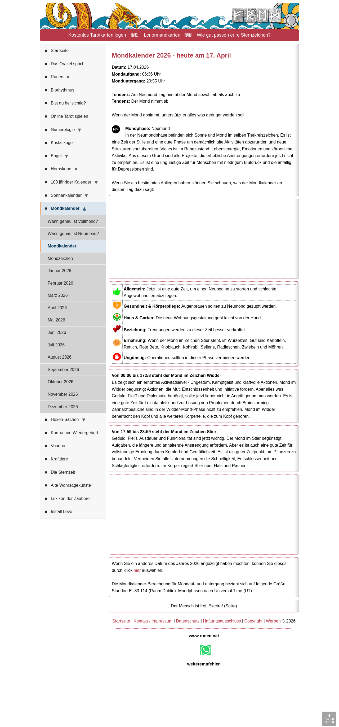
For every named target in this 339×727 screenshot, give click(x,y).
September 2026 (63, 369)
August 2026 (60, 357)
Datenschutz (187, 621)
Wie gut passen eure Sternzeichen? (234, 35)
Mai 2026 (56, 320)
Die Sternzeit (59, 472)
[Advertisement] (204, 239)
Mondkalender (61, 208)
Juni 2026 (57, 332)
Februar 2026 (60, 283)
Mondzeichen (60, 258)
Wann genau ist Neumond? (73, 233)
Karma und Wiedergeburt (71, 432)
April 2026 (57, 308)
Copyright (253, 621)
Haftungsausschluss (222, 621)
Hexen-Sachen (61, 419)
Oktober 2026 (60, 382)
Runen (53, 76)
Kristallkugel (59, 142)
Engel (53, 156)
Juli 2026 (56, 345)
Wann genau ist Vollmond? (73, 221)
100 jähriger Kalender (67, 182)
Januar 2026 (59, 270)
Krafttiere (56, 459)
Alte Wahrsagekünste (67, 485)
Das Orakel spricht (65, 63)
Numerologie (59, 129)
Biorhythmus (59, 90)
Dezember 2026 (63, 406)
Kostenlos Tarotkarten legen (97, 35)
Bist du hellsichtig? (65, 103)
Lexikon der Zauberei (67, 498)
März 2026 (58, 295)
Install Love (58, 511)
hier (137, 570)
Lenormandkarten (162, 35)
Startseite (56, 50)
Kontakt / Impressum (153, 621)
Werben (273, 621)
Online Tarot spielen (66, 116)
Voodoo (54, 445)
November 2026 (63, 394)
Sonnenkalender (63, 195)
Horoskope (57, 169)
